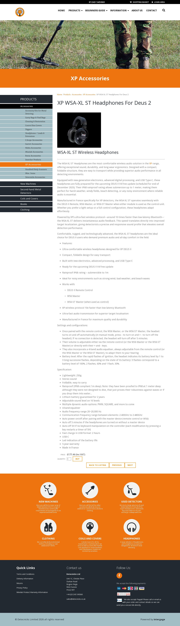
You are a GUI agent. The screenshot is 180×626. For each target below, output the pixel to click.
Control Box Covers (33, 125)
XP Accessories (89, 94)
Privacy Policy (22, 588)
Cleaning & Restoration (35, 121)
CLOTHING (48, 538)
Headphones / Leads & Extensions (34, 134)
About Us (137, 10)
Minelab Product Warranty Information (32, 592)
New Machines (28, 183)
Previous (117, 465)
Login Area (159, 2)
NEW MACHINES (48, 501)
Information (118, 10)
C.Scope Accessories (33, 140)
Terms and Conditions (25, 574)
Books (23, 204)
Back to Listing (97, 465)
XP (150, 163)
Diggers (28, 129)
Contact (151, 10)
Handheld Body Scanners (36, 169)
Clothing (25, 209)
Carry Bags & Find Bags (35, 117)
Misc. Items (30, 173)
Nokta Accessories (33, 148)
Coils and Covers (29, 198)
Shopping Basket (141, 2)
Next (130, 465)
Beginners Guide (95, 10)
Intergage (159, 619)
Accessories (77, 94)
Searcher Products (33, 159)
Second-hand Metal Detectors (30, 191)
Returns (19, 583)
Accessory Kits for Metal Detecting (35, 112)
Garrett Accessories (33, 144)
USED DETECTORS (131, 501)
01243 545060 (97, 2)
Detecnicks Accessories (35, 177)
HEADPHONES (131, 538)
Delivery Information (24, 578)
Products (74, 10)
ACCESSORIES (90, 501)
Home (61, 10)
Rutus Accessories (33, 156)
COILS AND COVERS (90, 538)
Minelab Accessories (34, 152)
